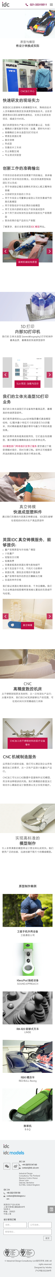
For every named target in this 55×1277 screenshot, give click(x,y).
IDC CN (7, 1190)
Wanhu (48, 1268)
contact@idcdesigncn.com (15, 1197)
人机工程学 (43, 187)
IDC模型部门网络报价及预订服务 (20, 446)
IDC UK (22, 1162)
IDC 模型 (35, 227)
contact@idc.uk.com (30, 1168)
